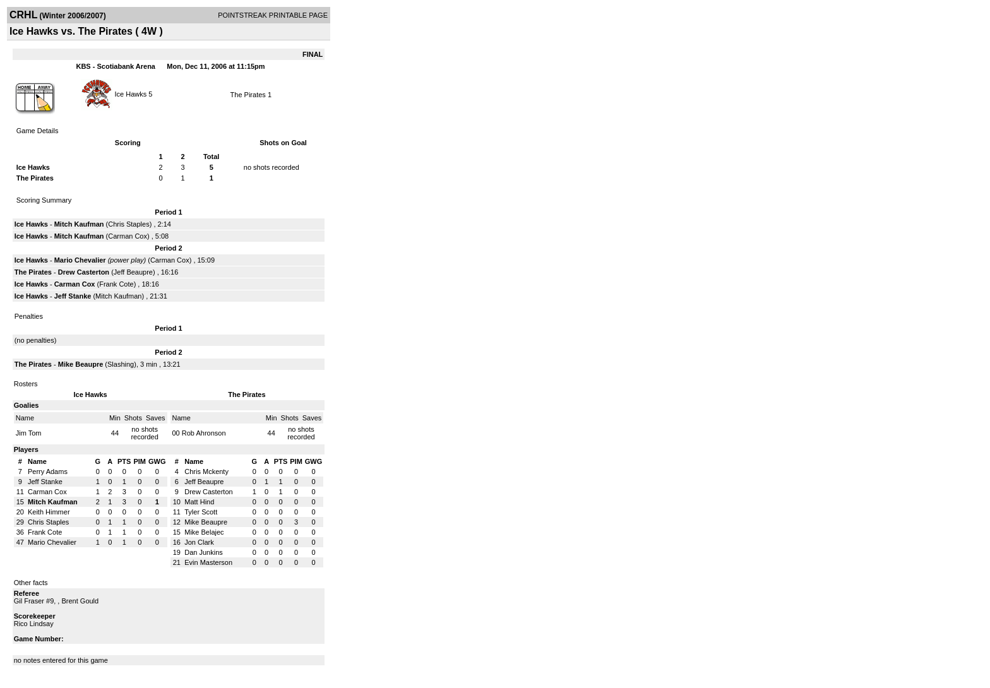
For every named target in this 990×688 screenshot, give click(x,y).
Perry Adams (48, 471)
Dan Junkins (203, 552)
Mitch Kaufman (79, 224)
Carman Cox (127, 236)
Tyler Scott (200, 512)
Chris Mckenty (206, 471)
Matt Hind (199, 502)
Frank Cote (116, 284)
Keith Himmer (49, 512)
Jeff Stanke (73, 296)
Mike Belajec (204, 532)
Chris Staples (128, 224)
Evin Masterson (208, 562)
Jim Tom (29, 433)
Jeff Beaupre (133, 272)
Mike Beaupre (81, 364)
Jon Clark (198, 542)
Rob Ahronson (204, 433)
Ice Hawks (131, 93)
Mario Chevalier (80, 260)
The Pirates (248, 94)
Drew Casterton (83, 272)
